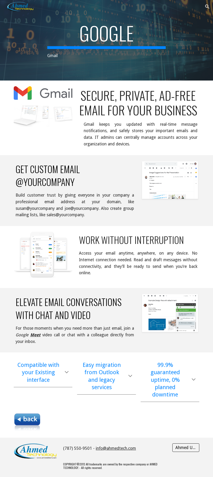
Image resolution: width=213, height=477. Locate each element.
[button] (207, 6)
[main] (106, 40)
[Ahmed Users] (186, 447)
